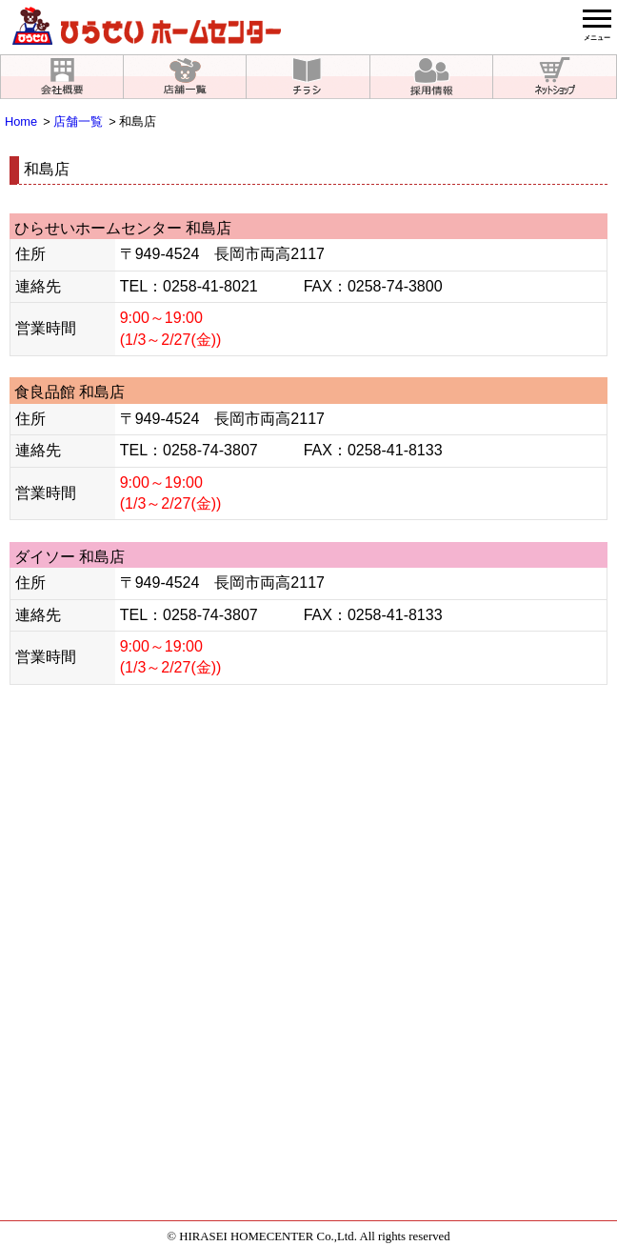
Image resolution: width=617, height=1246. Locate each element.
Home (21, 121)
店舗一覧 (78, 121)
